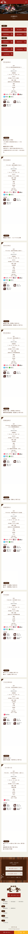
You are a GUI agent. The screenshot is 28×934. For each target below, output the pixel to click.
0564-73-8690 (14, 517)
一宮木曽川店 (5, 922)
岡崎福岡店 (5, 908)
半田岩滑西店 (5, 917)
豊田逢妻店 (13, 901)
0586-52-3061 (14, 777)
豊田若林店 (21, 901)
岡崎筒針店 (13, 908)
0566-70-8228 (14, 604)
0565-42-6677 (14, 255)
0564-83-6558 (14, 431)
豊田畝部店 (5, 901)
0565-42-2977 (14, 71)
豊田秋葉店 (5, 903)
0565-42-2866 (14, 342)
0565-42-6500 (14, 169)
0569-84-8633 (14, 691)
